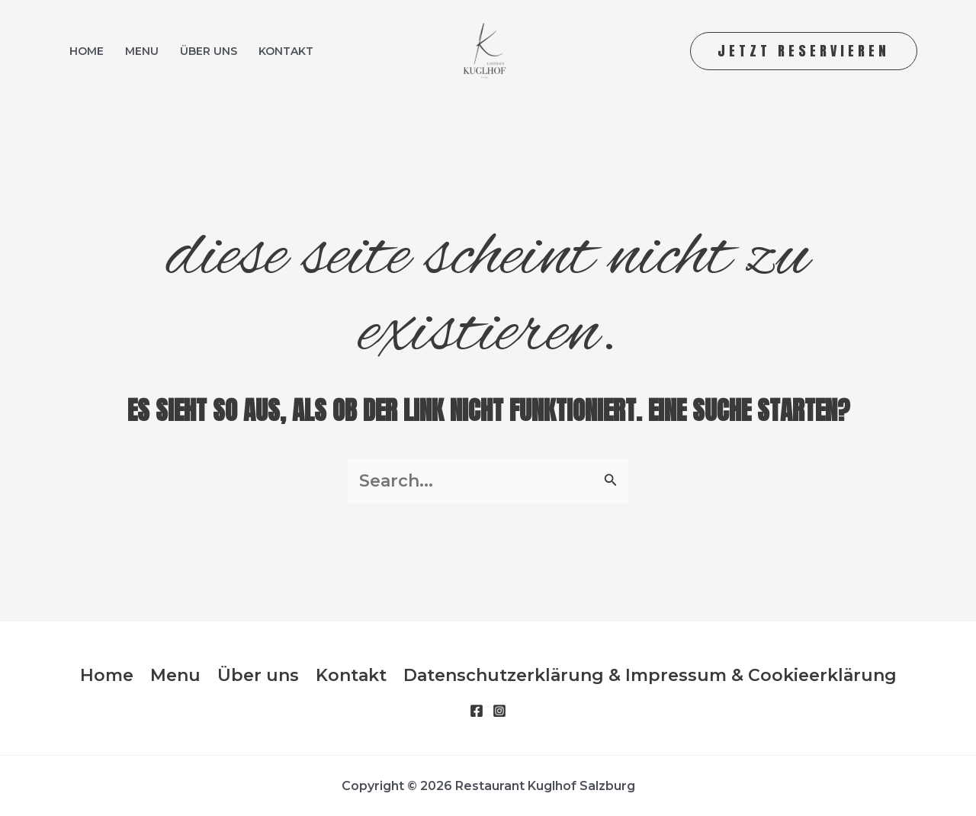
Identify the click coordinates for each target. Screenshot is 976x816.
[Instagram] (499, 711)
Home (86, 51)
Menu (142, 51)
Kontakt (285, 51)
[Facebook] (476, 711)
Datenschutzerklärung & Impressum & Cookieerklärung (650, 675)
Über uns (208, 51)
